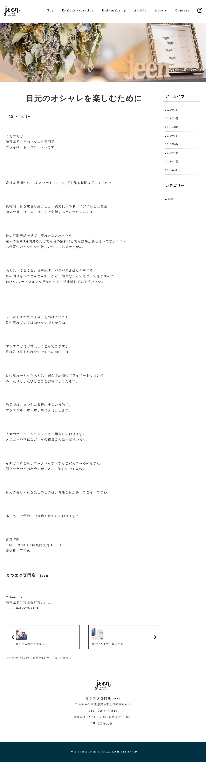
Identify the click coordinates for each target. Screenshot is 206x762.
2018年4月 (172, 161)
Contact (182, 10)
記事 (171, 199)
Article (140, 10)
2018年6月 (172, 144)
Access (161, 10)
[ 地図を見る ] (103, 723)
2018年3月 (172, 170)
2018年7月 (172, 135)
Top (50, 10)
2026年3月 (172, 109)
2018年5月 (172, 152)
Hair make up (114, 10)
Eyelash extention (78, 10)
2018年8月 (172, 127)
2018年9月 (172, 118)
